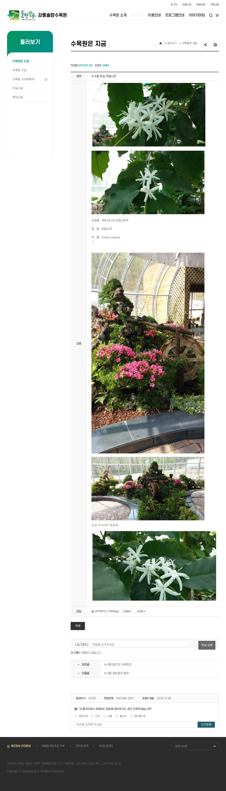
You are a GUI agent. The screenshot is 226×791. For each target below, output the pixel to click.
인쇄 (215, 44)
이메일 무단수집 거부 (53, 746)
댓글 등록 (207, 645)
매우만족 (83, 716)
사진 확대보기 (215, 599)
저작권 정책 (82, 746)
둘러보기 (172, 43)
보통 (110, 716)
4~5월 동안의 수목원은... (119, 664)
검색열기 (211, 15)
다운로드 (127, 611)
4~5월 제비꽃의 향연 (116, 673)
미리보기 (141, 611)
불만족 (123, 716)
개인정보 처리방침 (21, 746)
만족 (97, 716)
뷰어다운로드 (106, 746)
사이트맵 (217, 15)
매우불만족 (139, 716)
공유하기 (205, 44)
